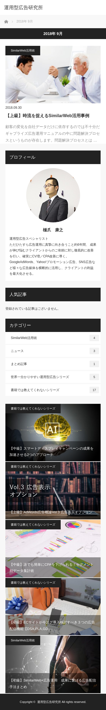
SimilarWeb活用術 (23, 50)
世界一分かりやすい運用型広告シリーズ (55, 377)
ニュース (55, 351)
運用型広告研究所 (49, 701)
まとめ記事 (55, 364)
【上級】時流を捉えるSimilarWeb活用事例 (47, 115)
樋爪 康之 (53, 230)
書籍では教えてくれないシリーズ (55, 390)
